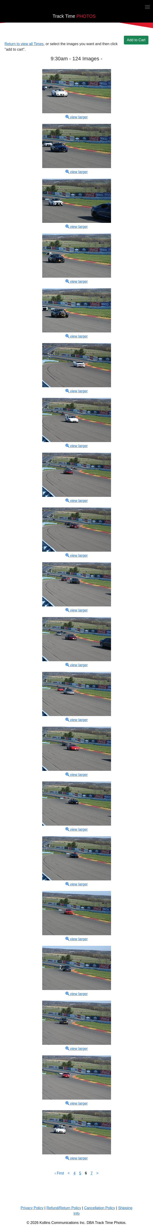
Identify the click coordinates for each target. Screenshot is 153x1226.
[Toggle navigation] (147, 7)
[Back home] (3, 8)
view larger (76, 117)
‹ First (59, 1173)
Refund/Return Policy (63, 1208)
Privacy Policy (32, 1208)
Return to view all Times (24, 44)
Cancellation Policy (99, 1208)
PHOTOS (74, 16)
